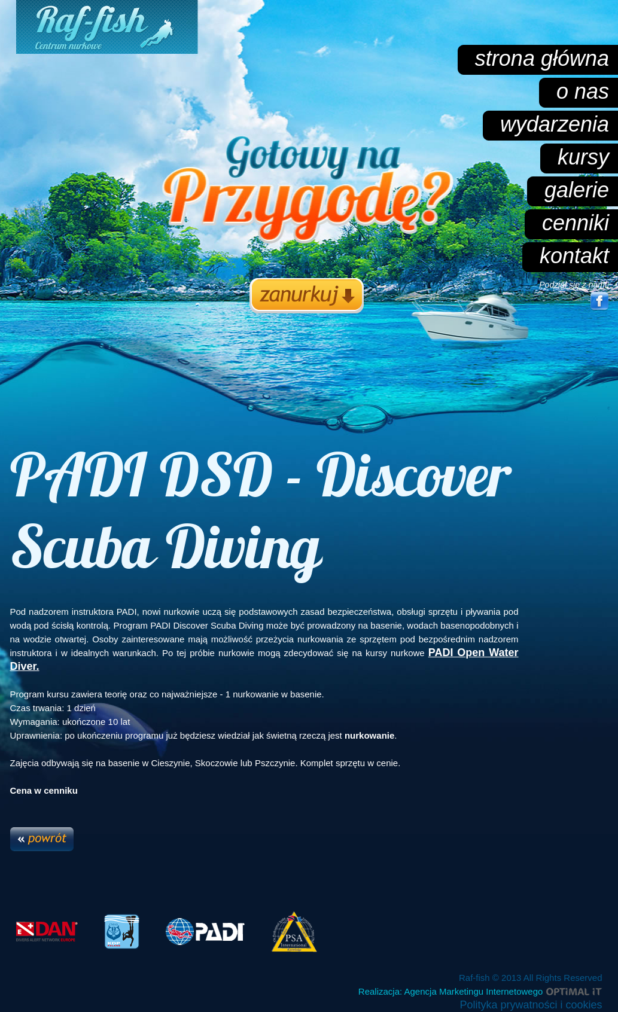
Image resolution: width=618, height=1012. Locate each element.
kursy (583, 157)
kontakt (574, 255)
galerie (576, 190)
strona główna (542, 58)
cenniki (575, 223)
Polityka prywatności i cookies (530, 1005)
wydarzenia (554, 124)
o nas (582, 91)
